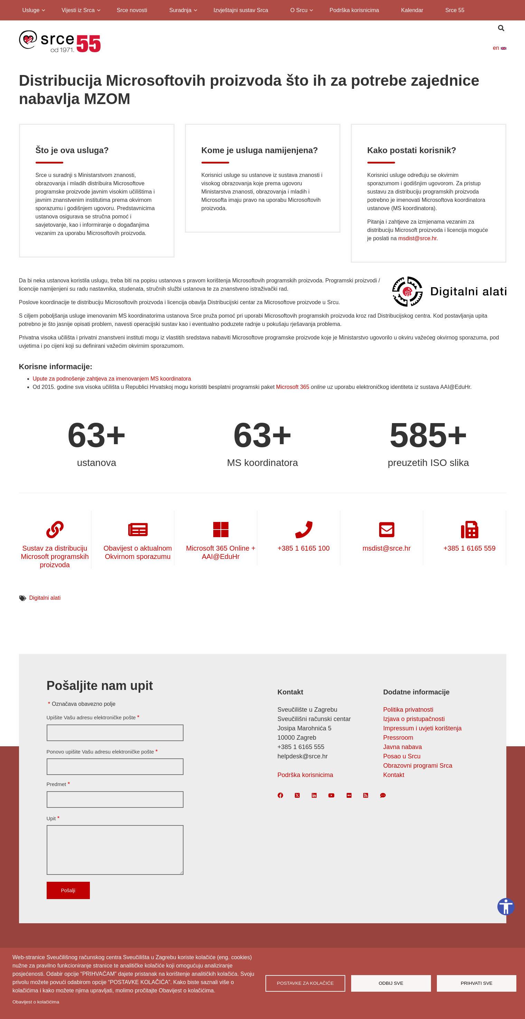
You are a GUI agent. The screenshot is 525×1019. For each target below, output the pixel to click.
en (499, 48)
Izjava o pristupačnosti (414, 719)
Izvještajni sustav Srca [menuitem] (241, 10)
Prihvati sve (477, 983)
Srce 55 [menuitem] (455, 10)
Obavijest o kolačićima (35, 1001)
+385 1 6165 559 (469, 548)
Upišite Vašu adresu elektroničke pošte (91, 717)
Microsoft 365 (292, 387)
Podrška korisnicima (305, 775)
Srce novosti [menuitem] (132, 10)
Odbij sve (391, 983)
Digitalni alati (45, 598)
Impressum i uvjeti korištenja (422, 728)
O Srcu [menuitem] (298, 11)
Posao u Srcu (402, 756)
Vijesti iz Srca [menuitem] (78, 11)
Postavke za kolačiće (305, 983)
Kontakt (393, 775)
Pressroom (398, 737)
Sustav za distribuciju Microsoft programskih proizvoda (55, 556)
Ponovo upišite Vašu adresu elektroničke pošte (100, 752)
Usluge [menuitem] (31, 11)
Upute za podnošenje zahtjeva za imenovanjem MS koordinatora (112, 379)
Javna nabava (402, 747)
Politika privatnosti (408, 709)
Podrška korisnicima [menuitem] (354, 10)
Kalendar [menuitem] (412, 10)
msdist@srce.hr (417, 238)
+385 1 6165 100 (304, 548)
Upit (51, 818)
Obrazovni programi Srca (417, 765)
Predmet (56, 784)
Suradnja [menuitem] (179, 11)
